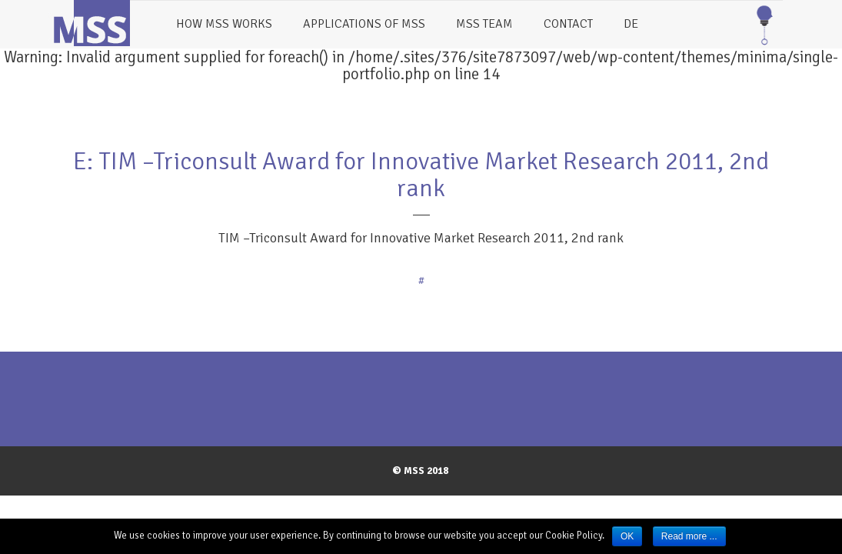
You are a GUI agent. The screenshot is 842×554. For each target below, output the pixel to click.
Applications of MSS (364, 24)
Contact (568, 24)
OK (627, 536)
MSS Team (484, 24)
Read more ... (689, 536)
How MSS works (224, 24)
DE (631, 24)
